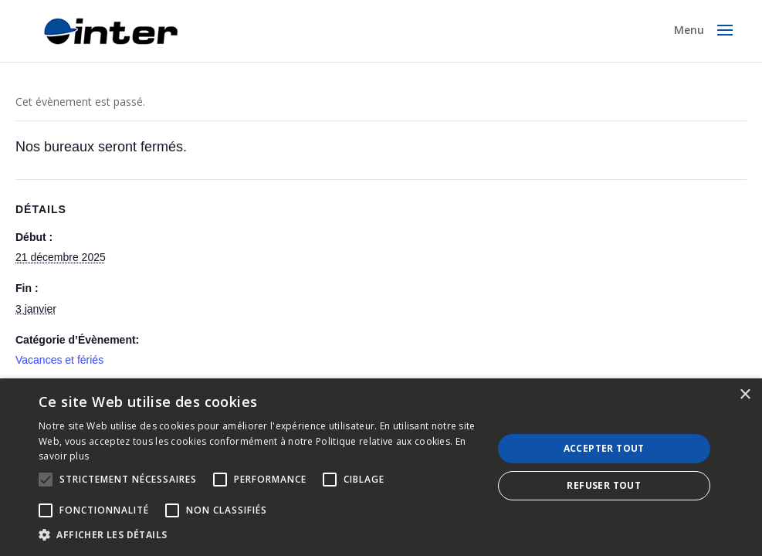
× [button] (744, 395)
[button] (259, 535)
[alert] (381, 467)
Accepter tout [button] (604, 448)
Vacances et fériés (59, 360)
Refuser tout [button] (604, 485)
